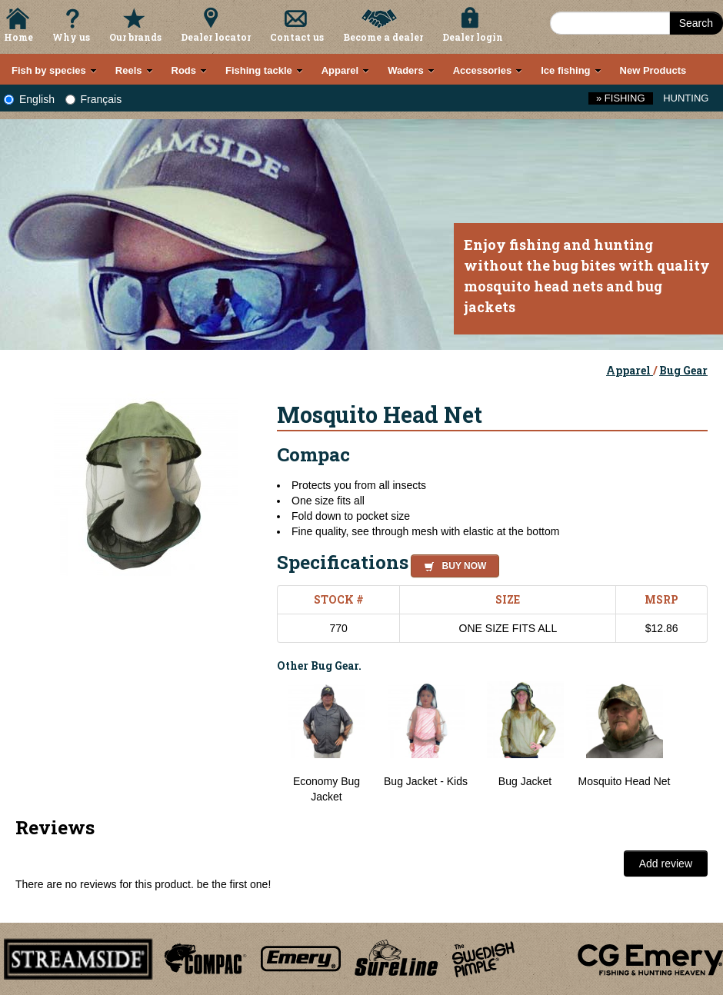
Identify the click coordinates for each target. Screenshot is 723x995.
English (29, 99)
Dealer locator (216, 37)
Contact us (297, 37)
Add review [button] (665, 863)
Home (18, 37)
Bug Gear (683, 370)
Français (93, 99)
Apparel (629, 370)
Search (696, 23)
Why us (71, 37)
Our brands (135, 37)
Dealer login (472, 37)
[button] (452, 563)
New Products (653, 70)
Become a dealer (383, 37)
